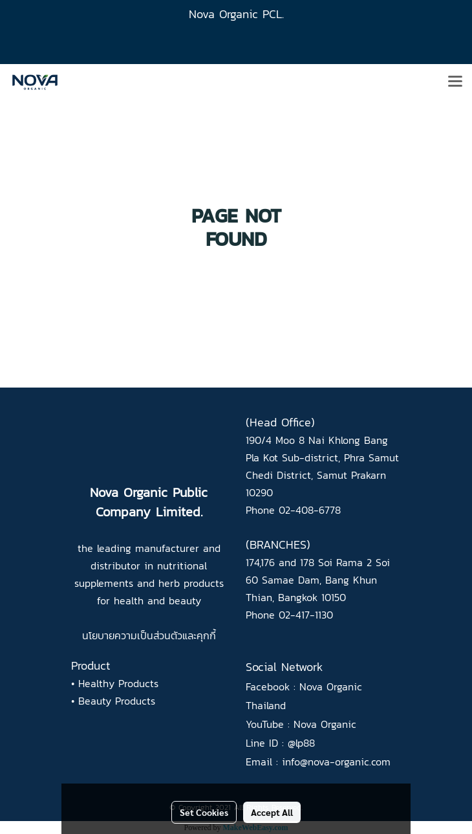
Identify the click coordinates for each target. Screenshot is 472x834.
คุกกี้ (206, 635)
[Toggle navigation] (455, 82)
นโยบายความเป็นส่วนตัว (132, 635)
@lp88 (301, 743)
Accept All (272, 812)
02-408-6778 (310, 510)
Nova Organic (325, 724)
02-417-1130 (306, 614)
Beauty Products (116, 700)
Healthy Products (118, 683)
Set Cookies (204, 812)
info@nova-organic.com (336, 761)
